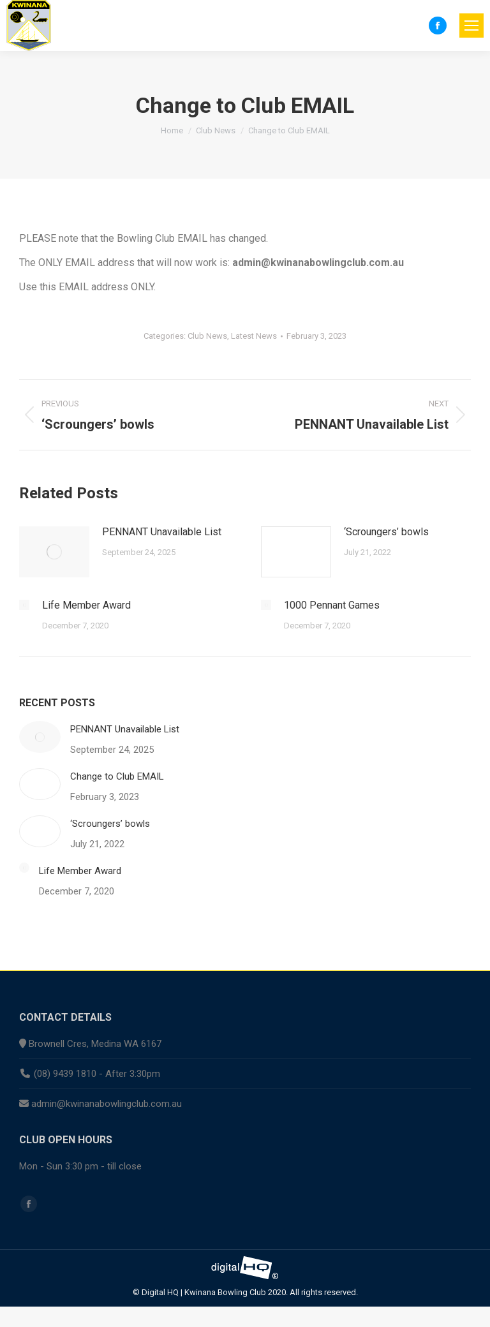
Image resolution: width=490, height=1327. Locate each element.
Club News (207, 336)
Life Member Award (86, 605)
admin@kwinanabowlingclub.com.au (106, 1103)
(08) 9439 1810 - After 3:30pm (97, 1073)
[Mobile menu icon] (471, 25)
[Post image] (54, 551)
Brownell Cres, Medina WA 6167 (95, 1043)
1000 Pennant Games (332, 605)
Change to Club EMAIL (117, 776)
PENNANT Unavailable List (161, 532)
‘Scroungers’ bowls (386, 532)
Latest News (254, 336)
